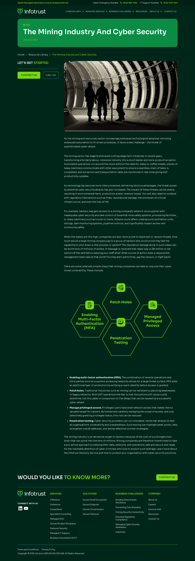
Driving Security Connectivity (130, 512)
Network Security (58, 528)
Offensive (55, 500)
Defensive (55, 504)
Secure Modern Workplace (63, 523)
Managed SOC (57, 519)
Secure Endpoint (91, 504)
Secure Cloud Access (93, 509)
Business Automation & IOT (63, 538)
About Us (152, 500)
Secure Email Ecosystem (95, 500)
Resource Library (38, 54)
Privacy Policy (48, 549)
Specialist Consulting (60, 514)
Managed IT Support (60, 533)
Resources (153, 514)
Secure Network (91, 514)
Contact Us (170, 11)
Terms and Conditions (28, 549)
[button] (75, 11)
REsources (141, 11)
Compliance (56, 509)
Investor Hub (154, 509)
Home (21, 54)
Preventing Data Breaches (128, 507)
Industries (120, 532)
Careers (152, 504)
